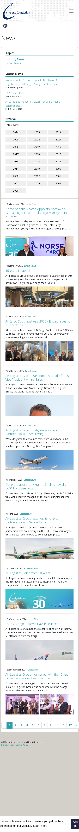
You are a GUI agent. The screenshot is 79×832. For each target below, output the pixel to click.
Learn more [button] (40, 825)
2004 (37, 183)
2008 (16, 176)
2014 (16, 161)
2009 (58, 168)
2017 (16, 154)
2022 (37, 139)
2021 (58, 139)
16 (62, 725)
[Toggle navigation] (71, 11)
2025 (37, 132)
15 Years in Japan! (15, 93)
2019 (37, 146)
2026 (16, 132)
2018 (58, 146)
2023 (16, 139)
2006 (58, 176)
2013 (37, 161)
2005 (16, 183)
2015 (58, 154)
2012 (58, 161)
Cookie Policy (22, 745)
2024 (58, 132)
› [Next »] (76, 725)
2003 (58, 183)
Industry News (14, 59)
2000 (16, 190)
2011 (16, 168)
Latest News (13, 63)
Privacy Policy (7, 745)
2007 (37, 176)
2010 (37, 168)
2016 (37, 154)
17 (70, 725)
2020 (16, 146)
